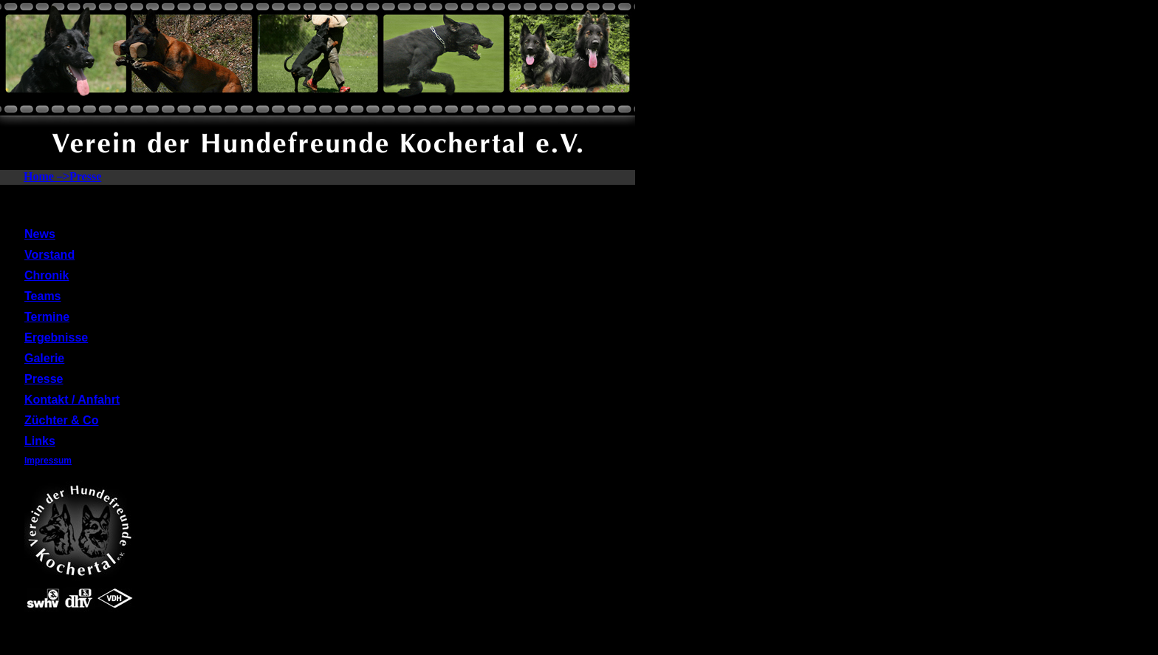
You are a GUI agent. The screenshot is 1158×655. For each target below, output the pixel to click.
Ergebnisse (56, 337)
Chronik (46, 275)
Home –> (46, 176)
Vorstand (49, 254)
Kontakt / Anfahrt (72, 399)
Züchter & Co (61, 420)
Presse (85, 176)
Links (39, 441)
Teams (42, 296)
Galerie (44, 358)
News (39, 234)
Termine (46, 316)
